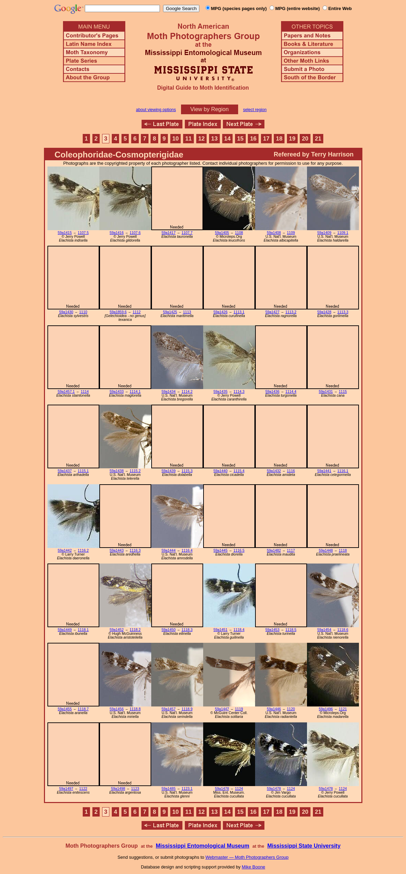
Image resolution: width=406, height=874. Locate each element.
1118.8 (135, 709)
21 (318, 138)
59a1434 (168, 392)
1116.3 (135, 550)
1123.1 (187, 789)
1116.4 (187, 550)
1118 (343, 550)
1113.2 (291, 312)
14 (227, 138)
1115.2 (135, 471)
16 (253, 138)
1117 (291, 550)
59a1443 (117, 550)
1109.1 (343, 233)
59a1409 (324, 233)
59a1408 (274, 233)
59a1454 (324, 630)
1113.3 (343, 312)
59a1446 (274, 709)
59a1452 (117, 630)
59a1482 (274, 550)
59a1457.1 (66, 392)
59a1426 (220, 312)
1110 (83, 312)
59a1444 (168, 550)
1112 (137, 312)
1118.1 (83, 630)
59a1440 (220, 471)
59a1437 (65, 471)
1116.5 (239, 550)
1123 (135, 789)
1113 (187, 312)
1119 (239, 709)
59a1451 (220, 630)
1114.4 (291, 392)
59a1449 (65, 630)
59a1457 (168, 709)
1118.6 (343, 630)
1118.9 (187, 709)
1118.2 (135, 630)
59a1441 (324, 471)
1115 (343, 392)
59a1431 (326, 392)
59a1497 (66, 789)
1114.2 (187, 392)
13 (214, 138)
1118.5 (291, 630)
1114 (85, 392)
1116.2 (83, 550)
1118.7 (83, 709)
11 (188, 138)
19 (292, 138)
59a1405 (222, 233)
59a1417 (168, 233)
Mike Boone (253, 867)
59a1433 (117, 392)
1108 (239, 233)
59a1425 (170, 312)
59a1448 (326, 550)
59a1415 (65, 233)
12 (201, 138)
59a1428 (324, 312)
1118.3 (187, 630)
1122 (83, 789)
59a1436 (272, 392)
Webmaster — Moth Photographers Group (246, 857)
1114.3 (239, 392)
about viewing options (156, 109)
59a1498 (118, 789)
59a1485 (168, 789)
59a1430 (66, 312)
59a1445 (220, 550)
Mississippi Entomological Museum (202, 846)
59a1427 (272, 312)
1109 (291, 233)
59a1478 (222, 789)
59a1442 (65, 550)
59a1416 (117, 233)
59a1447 (222, 709)
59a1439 (168, 471)
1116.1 (343, 471)
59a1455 (65, 709)
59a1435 (220, 392)
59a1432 (274, 471)
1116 (291, 471)
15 (240, 138)
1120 (291, 709)
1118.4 (239, 630)
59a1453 (272, 630)
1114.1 (135, 392)
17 (266, 138)
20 (305, 138)
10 (175, 138)
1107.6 (135, 233)
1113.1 (239, 312)
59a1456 (117, 709)
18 (279, 138)
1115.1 (83, 471)
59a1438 (117, 471)
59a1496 (326, 709)
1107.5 (83, 233)
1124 (239, 789)
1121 (343, 709)
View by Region (209, 109)
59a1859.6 (118, 312)
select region (255, 109)
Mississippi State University (304, 846)
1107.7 (187, 233)
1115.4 (239, 471)
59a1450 (168, 630)
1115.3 (187, 471)
